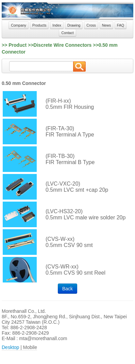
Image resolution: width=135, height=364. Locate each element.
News (106, 25)
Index (56, 25)
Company (18, 25)
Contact (67, 33)
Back (67, 288)
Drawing (74, 25)
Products (39, 25)
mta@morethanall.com (43, 338)
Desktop (10, 347)
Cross (91, 25)
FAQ (120, 25)
